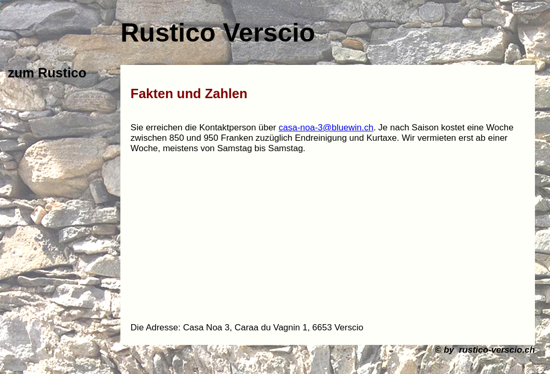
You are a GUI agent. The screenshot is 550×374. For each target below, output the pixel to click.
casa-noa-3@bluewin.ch (326, 127)
